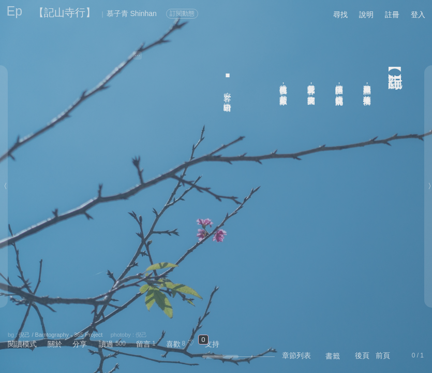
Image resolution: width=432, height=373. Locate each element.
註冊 (392, 14)
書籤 (332, 356)
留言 (143, 344)
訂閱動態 (182, 13)
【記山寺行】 (65, 12)
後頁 (362, 355)
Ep (15, 11)
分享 (79, 344)
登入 (418, 14)
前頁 (383, 355)
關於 (55, 344)
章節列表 (296, 355)
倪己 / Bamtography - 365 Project (60, 335)
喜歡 (173, 344)
